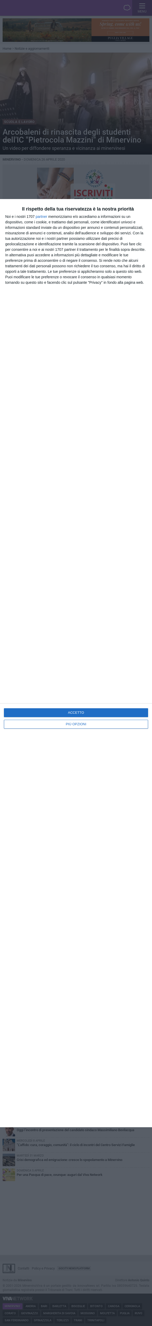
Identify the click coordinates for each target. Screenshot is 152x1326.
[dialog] (76, 663)
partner (41, 216)
